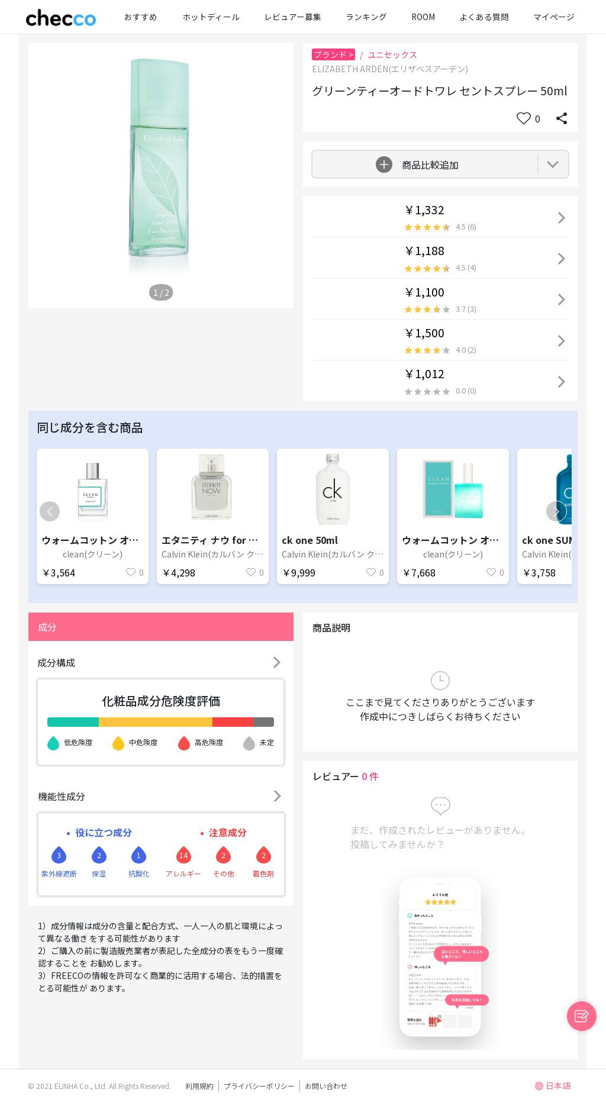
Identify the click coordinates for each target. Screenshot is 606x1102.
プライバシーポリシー (259, 1086)
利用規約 (199, 1086)
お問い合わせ (326, 1086)
